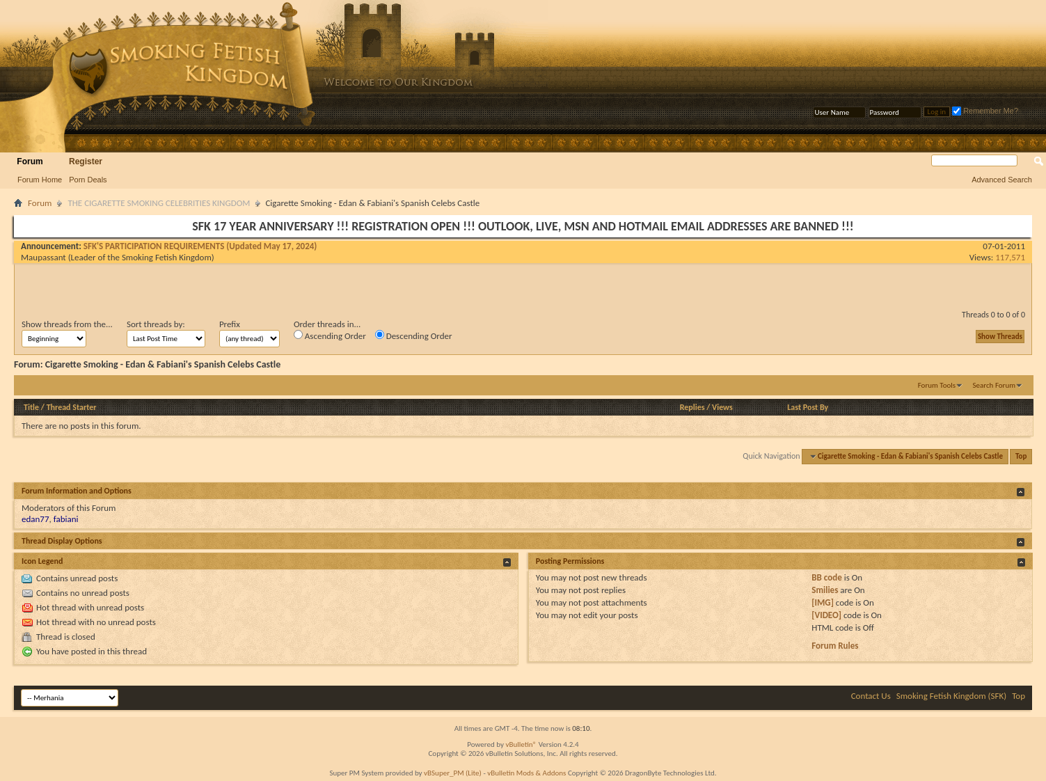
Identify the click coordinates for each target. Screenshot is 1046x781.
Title (31, 407)
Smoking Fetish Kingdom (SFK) (951, 696)
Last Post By (807, 407)
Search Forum (994, 385)
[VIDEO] (826, 615)
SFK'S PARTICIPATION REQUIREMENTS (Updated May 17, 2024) (200, 246)
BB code (826, 577)
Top (1021, 456)
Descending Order (413, 335)
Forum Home (39, 179)
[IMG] (822, 602)
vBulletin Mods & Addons (526, 773)
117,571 (1010, 257)
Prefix (229, 324)
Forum (29, 161)
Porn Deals (87, 179)
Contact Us (871, 696)
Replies (692, 407)
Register (85, 161)
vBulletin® (521, 744)
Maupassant (43, 257)
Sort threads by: (156, 324)
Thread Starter (72, 407)
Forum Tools (937, 385)
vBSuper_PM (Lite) (453, 773)
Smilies (824, 590)
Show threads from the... (67, 324)
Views (722, 407)
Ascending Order (330, 335)
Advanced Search (1002, 179)
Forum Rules (834, 645)
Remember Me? (985, 110)
